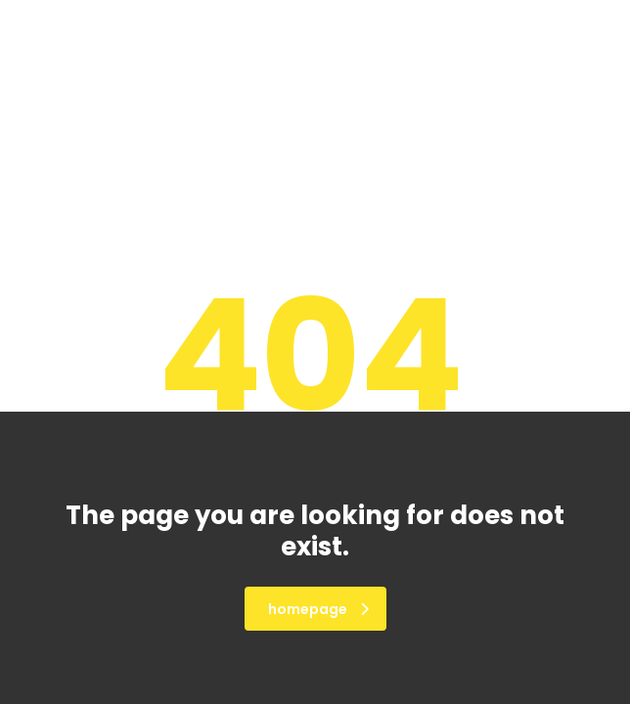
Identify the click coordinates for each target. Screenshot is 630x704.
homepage (318, 609)
